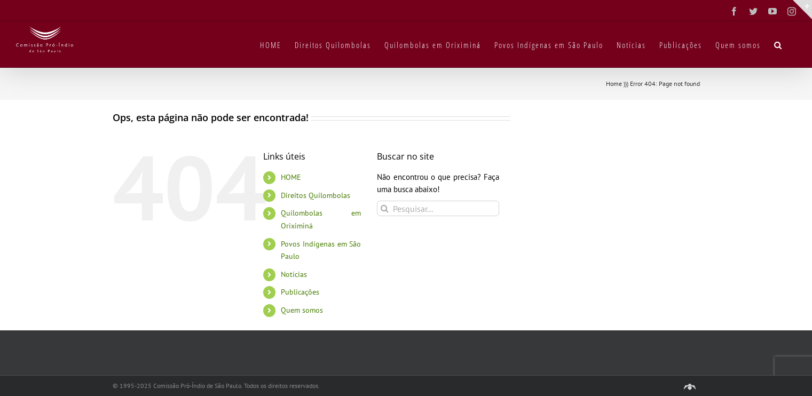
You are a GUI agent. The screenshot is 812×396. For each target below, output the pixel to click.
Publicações (300, 292)
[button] (778, 44)
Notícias (294, 274)
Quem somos (302, 310)
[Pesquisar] (384, 208)
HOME (291, 177)
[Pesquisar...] (438, 208)
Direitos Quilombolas (315, 195)
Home (614, 84)
